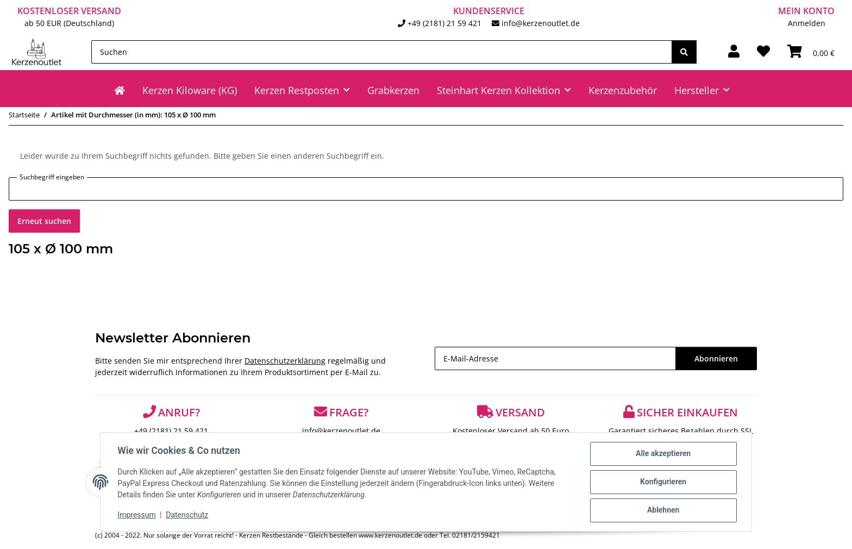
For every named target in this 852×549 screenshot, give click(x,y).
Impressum (137, 515)
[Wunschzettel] (763, 52)
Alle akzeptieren (662, 454)
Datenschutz (187, 515)
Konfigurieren (663, 482)
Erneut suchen (44, 221)
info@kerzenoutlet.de (541, 23)
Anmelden (806, 23)
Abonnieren (716, 358)
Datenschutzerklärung (285, 360)
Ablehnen (663, 510)
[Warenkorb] (811, 52)
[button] (733, 52)
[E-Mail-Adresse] (555, 358)
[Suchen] (381, 52)
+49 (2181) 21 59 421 (444, 23)
